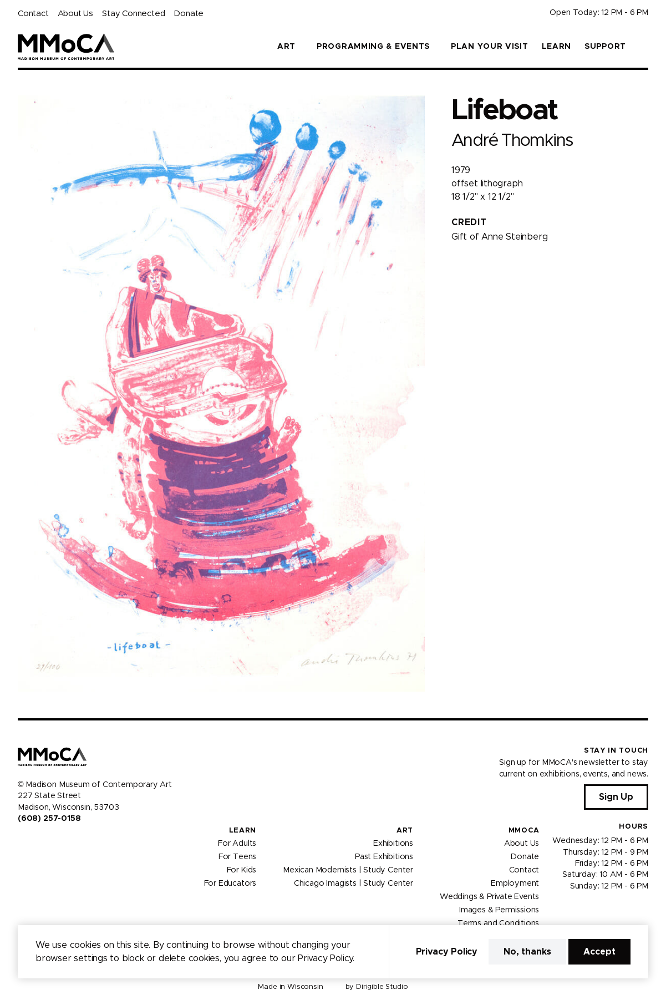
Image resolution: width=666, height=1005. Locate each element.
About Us (75, 13)
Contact (33, 13)
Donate (189, 13)
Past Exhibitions (384, 857)
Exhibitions (393, 843)
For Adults (237, 843)
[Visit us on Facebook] (22, 842)
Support (605, 46)
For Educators (230, 883)
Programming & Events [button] (373, 46)
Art (404, 830)
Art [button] (286, 46)
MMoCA (524, 830)
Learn (557, 46)
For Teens (237, 857)
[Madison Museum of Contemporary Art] (66, 46)
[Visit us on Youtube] (48, 842)
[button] (643, 46)
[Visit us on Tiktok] (62, 842)
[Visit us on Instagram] (35, 842)
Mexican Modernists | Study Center (348, 870)
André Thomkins (511, 140)
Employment (515, 883)
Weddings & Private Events (489, 897)
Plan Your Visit (489, 46)
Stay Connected (133, 13)
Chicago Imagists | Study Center (353, 883)
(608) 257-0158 (49, 819)
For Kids (242, 870)
